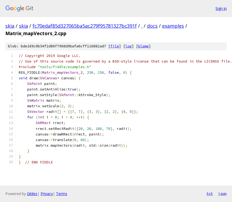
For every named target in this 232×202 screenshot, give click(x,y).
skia (9, 26)
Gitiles (32, 193)
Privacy (47, 193)
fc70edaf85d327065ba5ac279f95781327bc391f (85, 26)
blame (143, 46)
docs (152, 26)
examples (173, 26)
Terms (61, 193)
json (222, 193)
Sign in (221, 8)
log (128, 46)
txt (209, 193)
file (114, 46)
